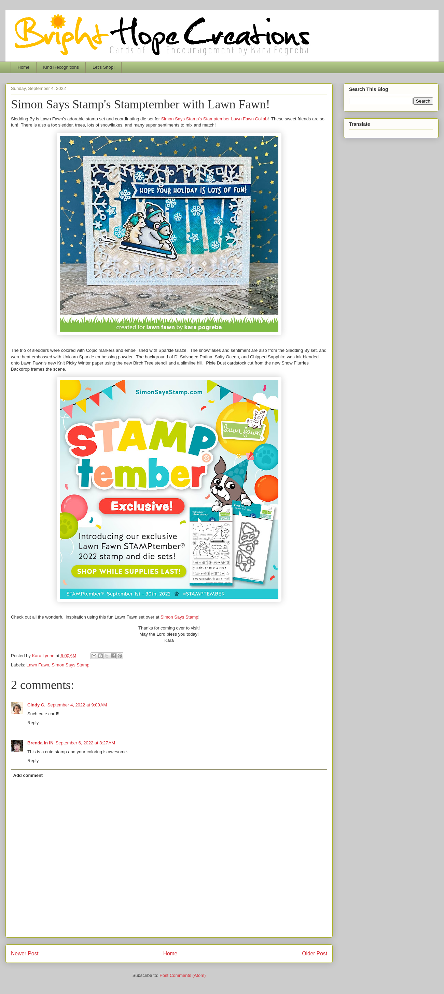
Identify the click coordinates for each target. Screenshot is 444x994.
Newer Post (25, 953)
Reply (33, 722)
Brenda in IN (40, 742)
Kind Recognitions (61, 67)
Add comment (28, 775)
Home (24, 67)
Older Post (314, 953)
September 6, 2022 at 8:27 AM (85, 742)
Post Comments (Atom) (182, 975)
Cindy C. (36, 704)
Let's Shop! (104, 67)
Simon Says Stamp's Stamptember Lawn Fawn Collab (214, 118)
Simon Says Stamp (179, 617)
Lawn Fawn (38, 664)
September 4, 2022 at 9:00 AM (77, 704)
